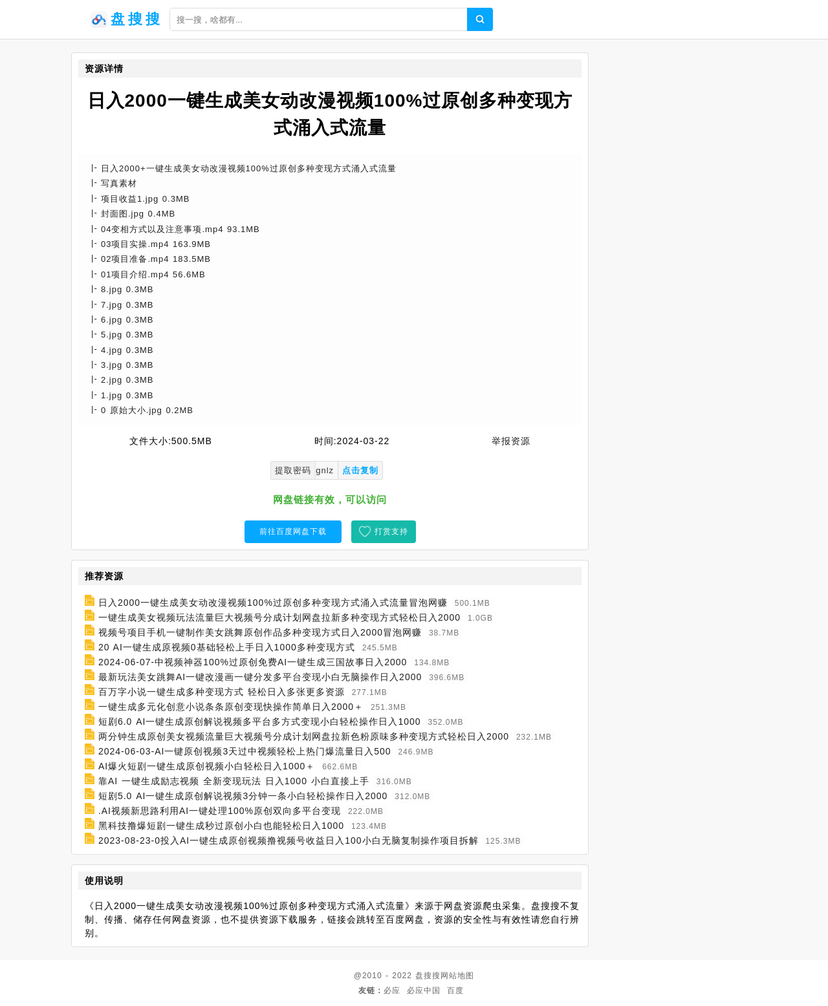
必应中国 (424, 990)
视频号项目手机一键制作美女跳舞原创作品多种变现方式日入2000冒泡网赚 (260, 632)
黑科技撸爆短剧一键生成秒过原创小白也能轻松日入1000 (221, 825)
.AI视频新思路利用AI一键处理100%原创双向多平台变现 (219, 811)
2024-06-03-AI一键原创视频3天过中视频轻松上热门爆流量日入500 (244, 751)
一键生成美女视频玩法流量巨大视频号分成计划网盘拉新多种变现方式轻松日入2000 (279, 617)
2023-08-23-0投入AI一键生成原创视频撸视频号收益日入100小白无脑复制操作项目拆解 (288, 840)
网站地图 (457, 975)
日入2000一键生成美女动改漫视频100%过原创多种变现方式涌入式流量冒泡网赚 (273, 602)
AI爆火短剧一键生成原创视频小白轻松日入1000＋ (206, 766)
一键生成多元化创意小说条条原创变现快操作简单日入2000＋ (231, 706)
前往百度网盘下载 (293, 531)
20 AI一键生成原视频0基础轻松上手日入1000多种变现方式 (226, 647)
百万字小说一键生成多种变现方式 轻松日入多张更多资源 (221, 692)
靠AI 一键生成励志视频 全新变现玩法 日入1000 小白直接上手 (233, 781)
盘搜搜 (428, 975)
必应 (392, 990)
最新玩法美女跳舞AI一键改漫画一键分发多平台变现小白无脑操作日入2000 (260, 677)
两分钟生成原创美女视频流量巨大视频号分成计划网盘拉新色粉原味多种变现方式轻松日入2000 (303, 736)
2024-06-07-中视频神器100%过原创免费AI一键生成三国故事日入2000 (252, 662)
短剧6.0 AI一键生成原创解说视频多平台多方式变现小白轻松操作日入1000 (259, 721)
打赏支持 (391, 531)
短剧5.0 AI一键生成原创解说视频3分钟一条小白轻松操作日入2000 (243, 796)
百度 (455, 990)
